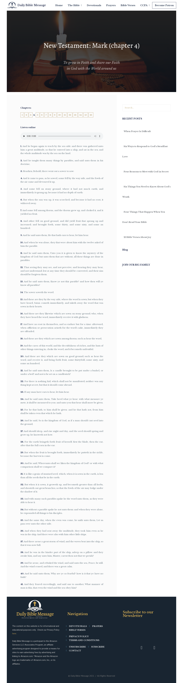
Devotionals (94, 5)
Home (59, 5)
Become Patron (164, 5)
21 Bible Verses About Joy (137, 237)
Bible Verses (128, 5)
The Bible (75, 5)
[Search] (167, 107)
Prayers (111, 5)
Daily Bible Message (31, 5)
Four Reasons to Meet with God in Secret (146, 171)
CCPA (145, 5)
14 (80, 115)
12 (70, 115)
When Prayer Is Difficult (137, 131)
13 (75, 115)
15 (86, 115)
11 (65, 115)
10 (59, 115)
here (14, 633)
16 (91, 115)
